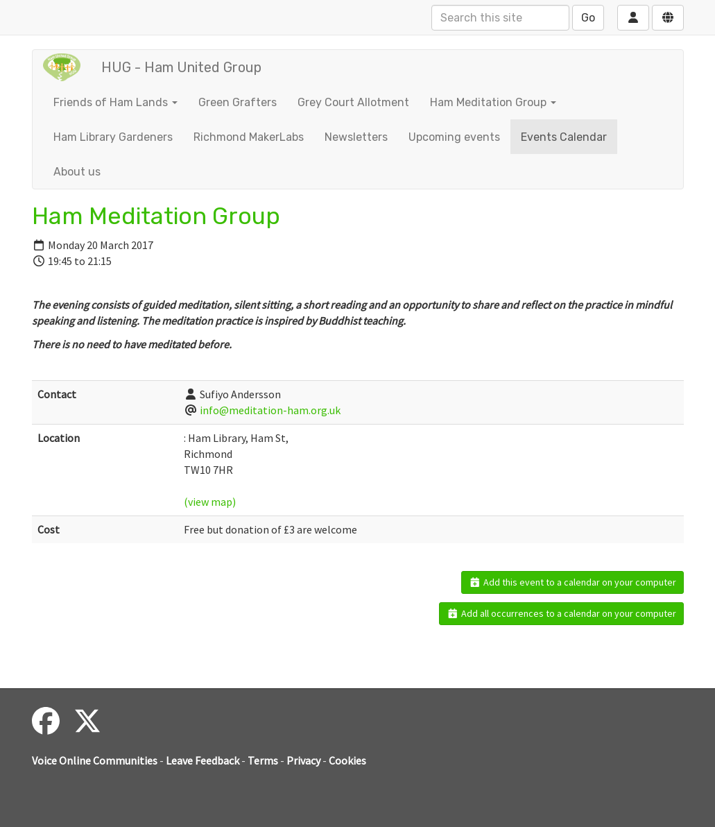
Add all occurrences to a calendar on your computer (561, 613)
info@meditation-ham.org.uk (270, 410)
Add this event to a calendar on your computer (572, 582)
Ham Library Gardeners (113, 137)
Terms (263, 760)
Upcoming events (454, 137)
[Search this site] (500, 18)
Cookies (347, 760)
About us (77, 171)
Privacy (303, 760)
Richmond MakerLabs (248, 137)
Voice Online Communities (94, 760)
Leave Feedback (202, 760)
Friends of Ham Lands (115, 102)
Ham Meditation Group (493, 102)
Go (588, 17)
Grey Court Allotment (353, 102)
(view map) (210, 502)
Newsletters (356, 137)
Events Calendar (564, 137)
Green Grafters (237, 102)
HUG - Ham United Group (181, 67)
